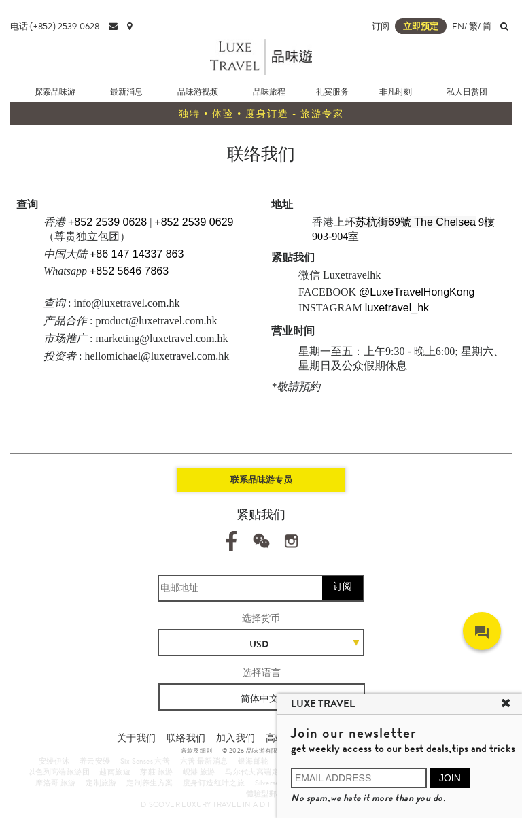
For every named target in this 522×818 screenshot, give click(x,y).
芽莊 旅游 (156, 771)
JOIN (450, 777)
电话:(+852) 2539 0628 (54, 26)
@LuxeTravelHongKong (416, 292)
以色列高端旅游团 (59, 771)
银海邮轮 (253, 760)
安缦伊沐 (54, 760)
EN (458, 26)
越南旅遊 (114, 771)
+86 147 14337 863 (137, 254)
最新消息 (126, 92)
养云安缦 (95, 760)
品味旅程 (269, 92)
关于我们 (136, 738)
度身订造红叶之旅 (214, 782)
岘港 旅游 (199, 771)
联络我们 (186, 738)
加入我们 (236, 738)
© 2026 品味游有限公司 (256, 751)
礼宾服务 (332, 92)
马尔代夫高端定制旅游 (263, 771)
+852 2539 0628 (107, 222)
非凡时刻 (395, 92)
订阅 (380, 26)
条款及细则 (197, 751)
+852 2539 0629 (193, 222)
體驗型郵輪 (265, 793)
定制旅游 (101, 782)
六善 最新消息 (204, 760)
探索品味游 (55, 92)
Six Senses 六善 (145, 760)
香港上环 (333, 222)
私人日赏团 (467, 92)
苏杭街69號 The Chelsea (415, 222)
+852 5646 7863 (129, 271)
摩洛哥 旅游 (55, 782)
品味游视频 (197, 92)
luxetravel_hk (397, 307)
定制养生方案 (149, 782)
